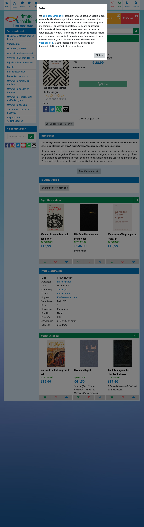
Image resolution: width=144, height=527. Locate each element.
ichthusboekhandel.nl (53, 16)
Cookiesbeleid (46, 42)
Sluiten (99, 55)
